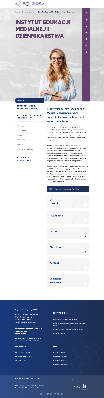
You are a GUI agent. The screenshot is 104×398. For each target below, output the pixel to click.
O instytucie (22, 126)
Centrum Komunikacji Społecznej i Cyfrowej (27, 107)
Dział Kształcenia (59, 333)
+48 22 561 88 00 (32, 341)
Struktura (21, 140)
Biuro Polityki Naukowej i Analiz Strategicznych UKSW (69, 324)
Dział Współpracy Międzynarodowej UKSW (68, 329)
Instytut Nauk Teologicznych (24, 159)
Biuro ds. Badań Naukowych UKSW (65, 319)
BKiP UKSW (19, 379)
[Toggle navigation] (86, 4)
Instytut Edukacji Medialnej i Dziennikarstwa (30, 117)
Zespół (20, 135)
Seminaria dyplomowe (26, 149)
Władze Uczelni (20, 360)
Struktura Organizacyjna (23, 356)
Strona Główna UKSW (22, 353)
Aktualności (22, 131)
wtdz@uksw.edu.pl (28, 322)
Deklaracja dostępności (80, 380)
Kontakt (20, 144)
